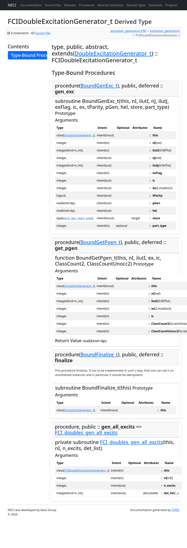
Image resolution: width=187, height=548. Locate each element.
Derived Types (136, 5)
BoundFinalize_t (99, 354)
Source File (42, 33)
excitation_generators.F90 (128, 31)
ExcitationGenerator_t (79, 135)
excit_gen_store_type (77, 218)
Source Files (53, 5)
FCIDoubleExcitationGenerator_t (86, 470)
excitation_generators (165, 31)
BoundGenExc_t (99, 85)
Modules (70, 5)
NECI (12, 5)
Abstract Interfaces (110, 5)
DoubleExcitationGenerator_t (113, 53)
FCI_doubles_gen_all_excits (86, 432)
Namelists (155, 5)
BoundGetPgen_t (100, 242)
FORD (175, 510)
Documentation (31, 5)
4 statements (20, 33)
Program (171, 5)
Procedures (86, 5)
